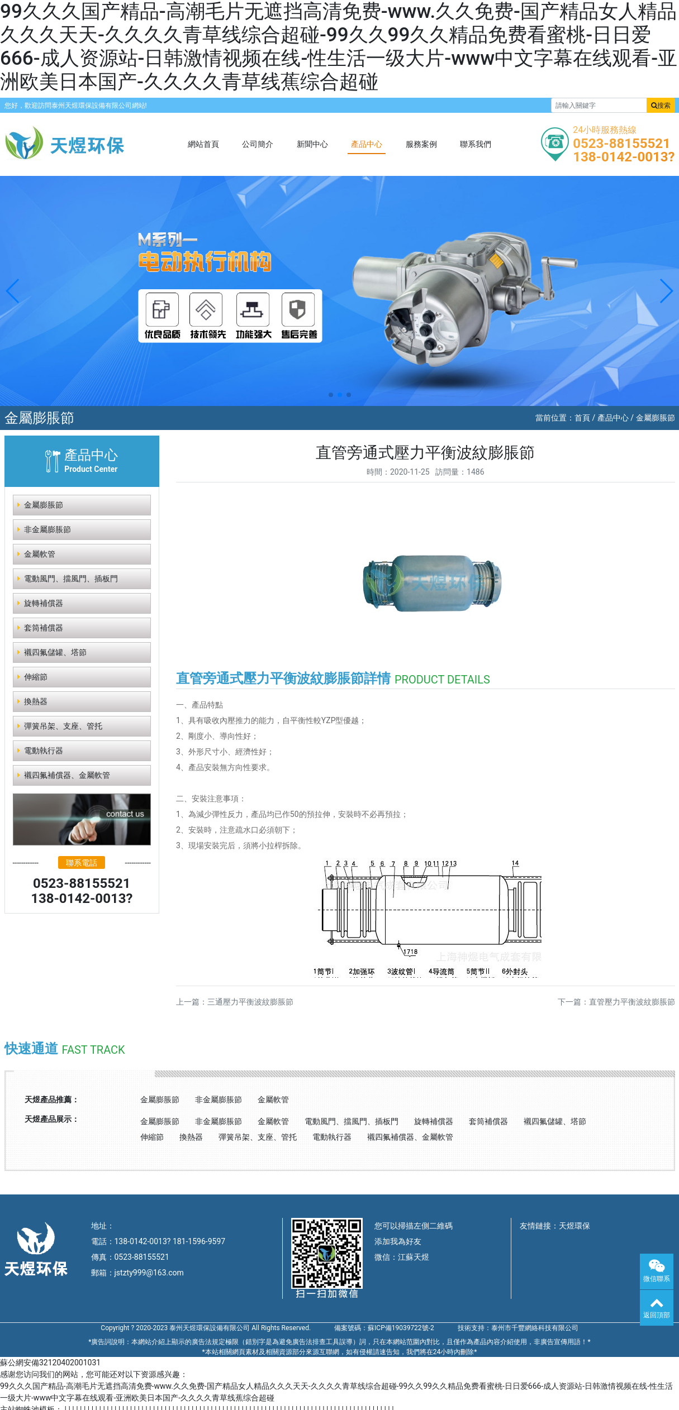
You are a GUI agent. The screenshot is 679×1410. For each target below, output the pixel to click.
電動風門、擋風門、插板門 (351, 1121)
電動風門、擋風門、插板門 (67, 578)
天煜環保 (574, 1225)
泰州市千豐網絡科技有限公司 (534, 1328)
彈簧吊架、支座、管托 (258, 1136)
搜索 (661, 105)
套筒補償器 (40, 627)
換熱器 (32, 701)
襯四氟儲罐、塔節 (555, 1121)
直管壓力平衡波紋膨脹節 (632, 1001)
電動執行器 (40, 750)
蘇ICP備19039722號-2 (401, 1328)
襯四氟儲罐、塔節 (52, 652)
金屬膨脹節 (655, 417)
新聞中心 (312, 144)
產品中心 (366, 144)
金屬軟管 (36, 553)
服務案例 (421, 144)
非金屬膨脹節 (44, 529)
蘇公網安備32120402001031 (50, 1362)
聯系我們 (475, 144)
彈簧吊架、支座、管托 (59, 725)
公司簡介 (257, 144)
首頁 (582, 417)
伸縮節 (32, 676)
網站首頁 (203, 144)
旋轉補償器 (40, 603)
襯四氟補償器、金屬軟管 (63, 775)
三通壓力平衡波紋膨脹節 (250, 1001)
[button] (13, 291)
